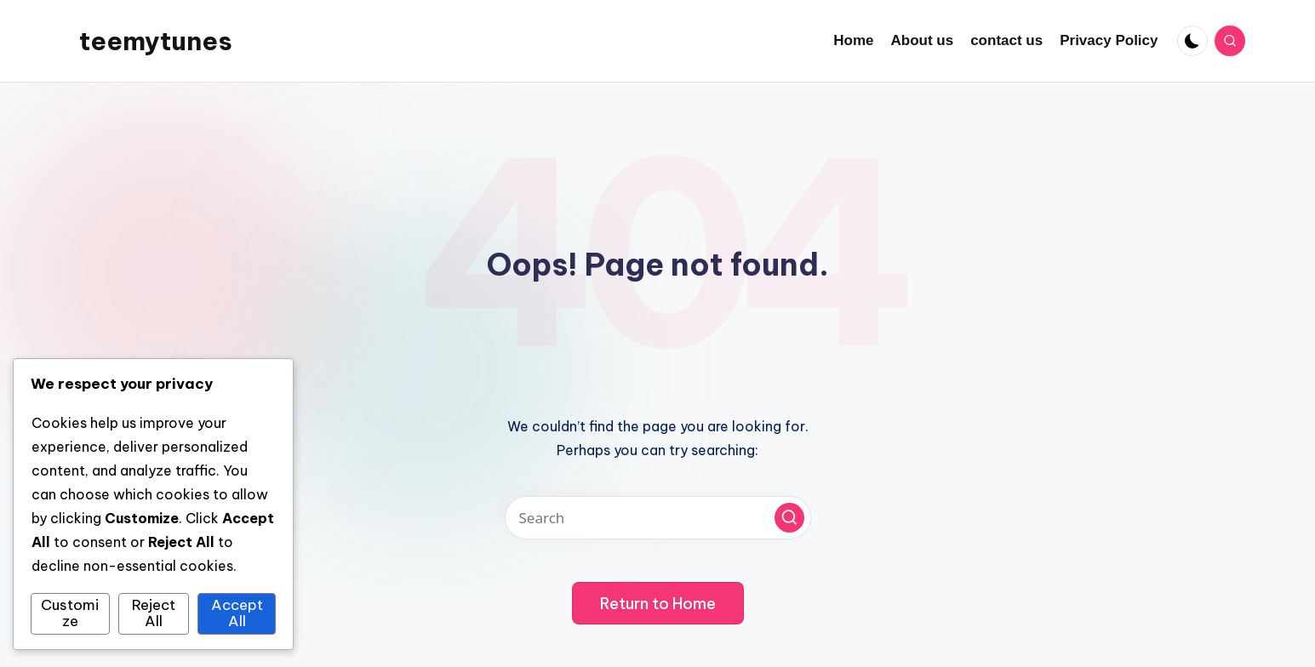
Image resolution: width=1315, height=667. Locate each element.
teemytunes (155, 41)
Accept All (237, 613)
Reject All (153, 613)
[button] (789, 518)
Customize (70, 613)
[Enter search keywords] (658, 517)
